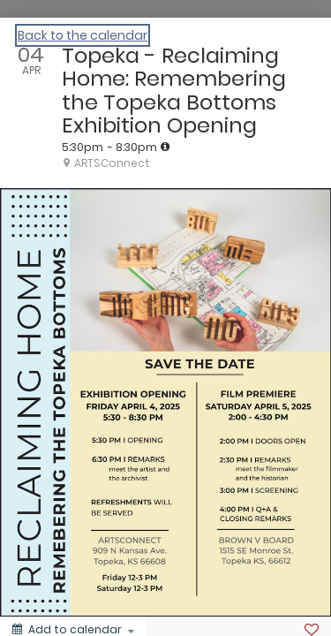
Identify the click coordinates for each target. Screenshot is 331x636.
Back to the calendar (82, 35)
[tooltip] (165, 146)
